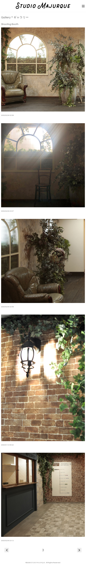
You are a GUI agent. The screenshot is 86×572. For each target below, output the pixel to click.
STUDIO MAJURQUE (38, 562)
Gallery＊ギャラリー (15, 17)
